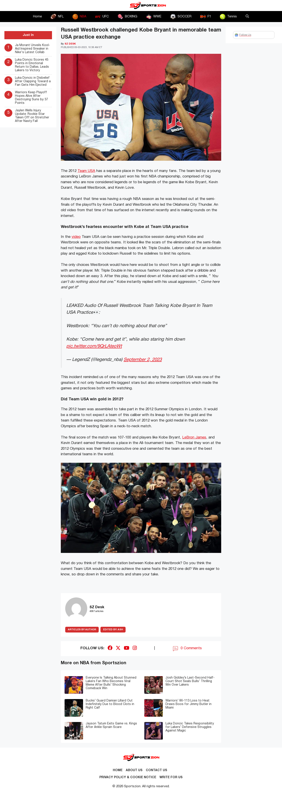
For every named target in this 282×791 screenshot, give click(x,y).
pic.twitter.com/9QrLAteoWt (94, 346)
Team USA (86, 171)
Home (37, 16)
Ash (113, 630)
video (76, 237)
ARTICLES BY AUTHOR (82, 630)
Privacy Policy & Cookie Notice (127, 777)
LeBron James (194, 437)
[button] (247, 16)
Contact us (156, 770)
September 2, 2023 (143, 360)
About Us (134, 770)
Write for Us (171, 777)
